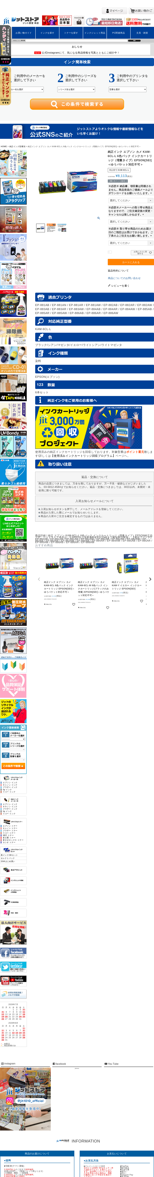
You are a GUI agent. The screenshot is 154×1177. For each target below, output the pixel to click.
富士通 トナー (9, 838)
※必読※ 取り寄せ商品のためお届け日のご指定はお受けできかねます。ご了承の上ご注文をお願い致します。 (130, 232)
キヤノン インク (10, 807)
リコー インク (9, 792)
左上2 (6, 89)
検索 (134, 40)
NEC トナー (8, 835)
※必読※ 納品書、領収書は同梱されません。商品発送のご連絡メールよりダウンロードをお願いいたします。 (130, 190)
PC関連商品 (118, 33)
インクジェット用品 (94, 33)
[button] (39, 579)
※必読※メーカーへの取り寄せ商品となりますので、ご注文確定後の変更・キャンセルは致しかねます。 (130, 211)
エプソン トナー (10, 826)
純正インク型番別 (17, 146)
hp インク (7, 790)
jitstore (77, 1068)
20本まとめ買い (8, 861)
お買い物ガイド (24, 33)
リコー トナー (9, 833)
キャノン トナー (10, 828)
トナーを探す (71, 33)
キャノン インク (10, 785)
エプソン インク (10, 783)
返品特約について (118, 270)
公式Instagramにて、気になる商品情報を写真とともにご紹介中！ (81, 52)
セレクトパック (8, 858)
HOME (4, 146)
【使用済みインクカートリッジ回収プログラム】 (83, 455)
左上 (6, 48)
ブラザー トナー (10, 831)
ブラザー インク (10, 787)
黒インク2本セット (9, 855)
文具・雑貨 (142, 33)
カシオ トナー (9, 842)
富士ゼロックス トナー (13, 840)
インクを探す (47, 33)
